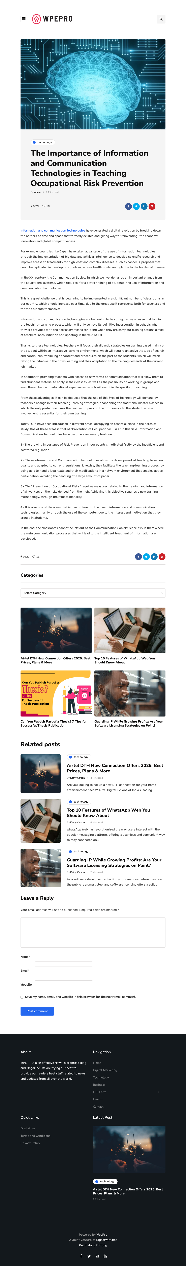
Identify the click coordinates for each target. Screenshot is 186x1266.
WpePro (101, 1234)
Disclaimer (28, 1128)
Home (97, 1063)
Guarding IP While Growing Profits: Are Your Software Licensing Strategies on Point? (114, 881)
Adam (37, 192)
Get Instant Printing (93, 1245)
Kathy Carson (77, 796)
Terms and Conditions (35, 1136)
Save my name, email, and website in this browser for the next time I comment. (80, 997)
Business (99, 1085)
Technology (101, 1077)
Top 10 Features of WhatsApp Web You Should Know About (124, 679)
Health (97, 1099)
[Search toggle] (161, 19)
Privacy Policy (30, 1143)
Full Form (99, 1092)
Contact (98, 1107)
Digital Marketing (105, 1070)
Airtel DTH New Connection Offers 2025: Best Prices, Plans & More (55, 679)
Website (26, 984)
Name (25, 957)
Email (25, 971)
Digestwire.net (106, 1240)
